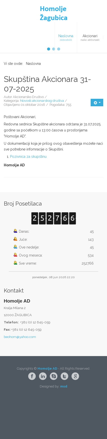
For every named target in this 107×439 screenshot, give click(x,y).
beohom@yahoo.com (20, 377)
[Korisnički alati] (97, 142)
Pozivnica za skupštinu (28, 196)
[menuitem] (66, 37)
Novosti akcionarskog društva (42, 140)
